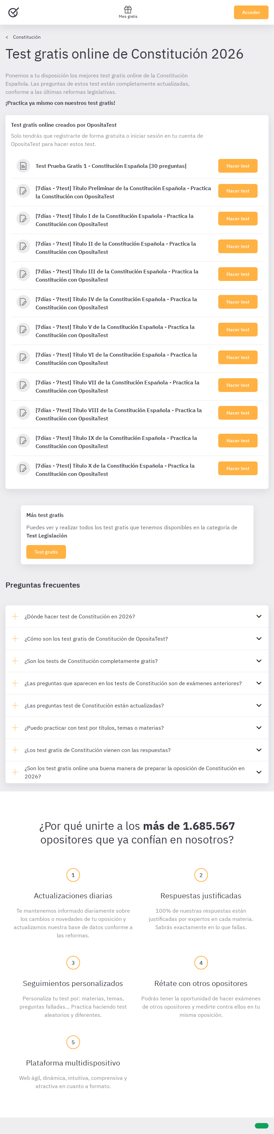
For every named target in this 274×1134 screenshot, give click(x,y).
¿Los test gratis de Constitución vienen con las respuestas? (98, 750)
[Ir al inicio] (13, 12)
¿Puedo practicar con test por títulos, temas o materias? (94, 727)
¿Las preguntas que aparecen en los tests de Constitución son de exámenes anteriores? (133, 683)
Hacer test (237, 166)
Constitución (27, 37)
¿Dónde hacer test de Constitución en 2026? (80, 616)
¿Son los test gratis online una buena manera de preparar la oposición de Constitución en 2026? (135, 772)
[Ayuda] (262, 1126)
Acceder (251, 12)
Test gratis (46, 552)
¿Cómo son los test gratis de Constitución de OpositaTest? (96, 638)
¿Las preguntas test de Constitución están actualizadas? (94, 705)
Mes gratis (128, 12)
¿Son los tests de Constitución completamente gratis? (91, 660)
